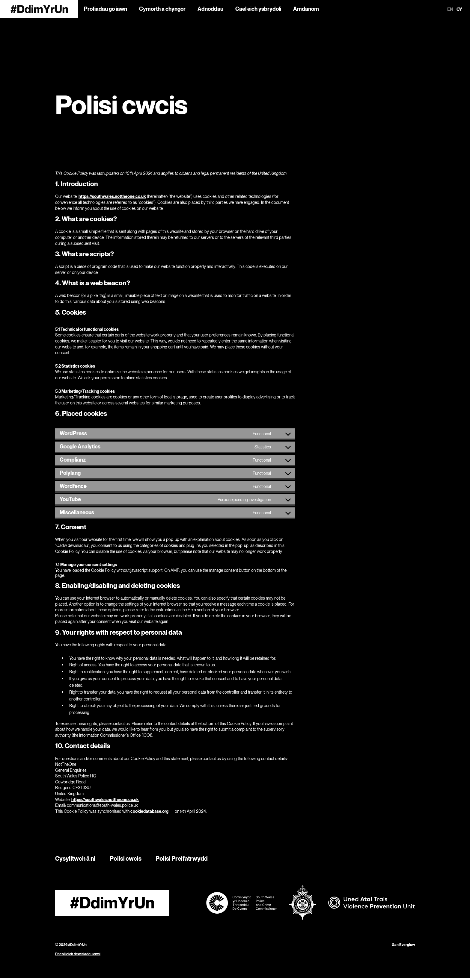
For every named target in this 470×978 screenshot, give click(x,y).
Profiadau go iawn (105, 9)
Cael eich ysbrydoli (258, 9)
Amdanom (306, 9)
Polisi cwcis (125, 858)
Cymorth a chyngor (162, 9)
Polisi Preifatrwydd (182, 858)
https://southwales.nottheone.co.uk (112, 196)
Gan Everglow (403, 944)
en (450, 9)
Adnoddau (210, 9)
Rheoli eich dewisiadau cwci (77, 954)
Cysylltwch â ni (75, 858)
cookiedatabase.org (149, 811)
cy (459, 9)
